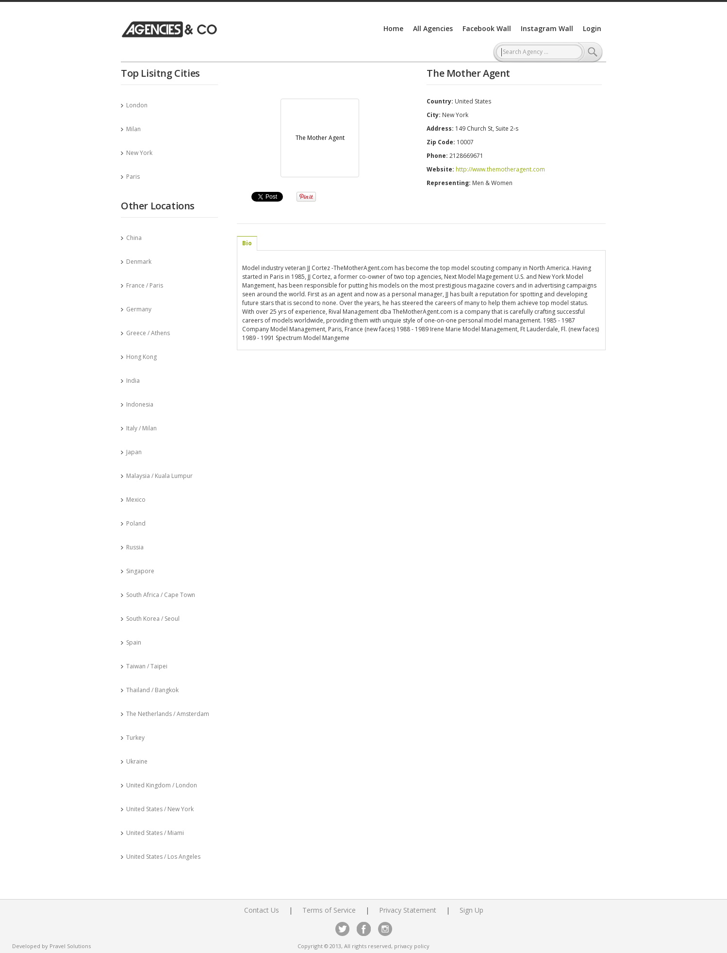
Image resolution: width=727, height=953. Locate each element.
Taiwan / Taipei (146, 666)
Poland (136, 523)
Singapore (140, 571)
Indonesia (139, 404)
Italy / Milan (141, 428)
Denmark (138, 261)
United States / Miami (155, 833)
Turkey (135, 737)
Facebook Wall (487, 28)
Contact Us (261, 910)
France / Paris (144, 285)
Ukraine (137, 761)
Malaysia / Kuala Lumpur (159, 476)
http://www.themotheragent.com (500, 169)
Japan (134, 452)
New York (139, 153)
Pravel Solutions (70, 946)
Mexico (136, 499)
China (134, 238)
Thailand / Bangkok (152, 690)
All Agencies (433, 28)
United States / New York (160, 809)
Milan (133, 129)
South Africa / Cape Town (160, 595)
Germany (138, 309)
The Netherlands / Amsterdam (167, 714)
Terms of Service (329, 910)
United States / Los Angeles (163, 856)
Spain (133, 642)
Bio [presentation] (247, 243)
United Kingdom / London (161, 785)
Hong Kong (141, 357)
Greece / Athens (148, 333)
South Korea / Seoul (153, 618)
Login (592, 28)
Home (393, 28)
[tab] (247, 243)
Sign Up (471, 910)
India (133, 380)
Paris (133, 176)
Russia (135, 547)
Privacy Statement (407, 910)
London (137, 105)
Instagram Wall (547, 28)
